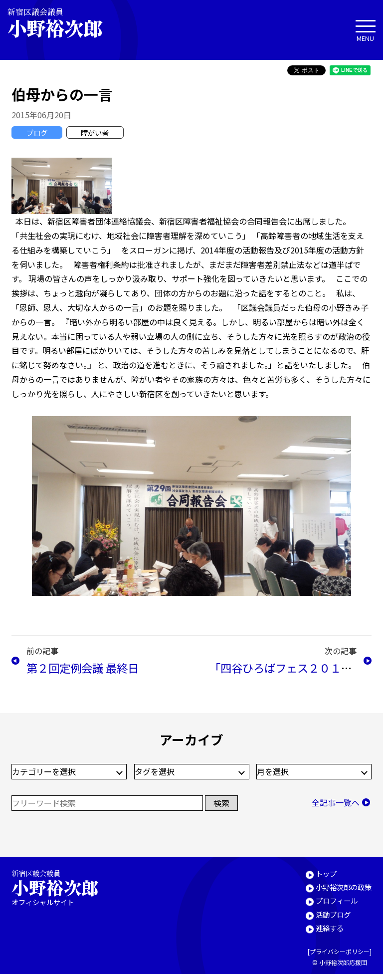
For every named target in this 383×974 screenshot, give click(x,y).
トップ (326, 873)
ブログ (36, 132)
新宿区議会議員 (63, 22)
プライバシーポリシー (340, 952)
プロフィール (337, 901)
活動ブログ (333, 914)
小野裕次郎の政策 (344, 887)
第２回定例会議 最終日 (82, 668)
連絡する (330, 928)
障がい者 (95, 132)
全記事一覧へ (336, 802)
